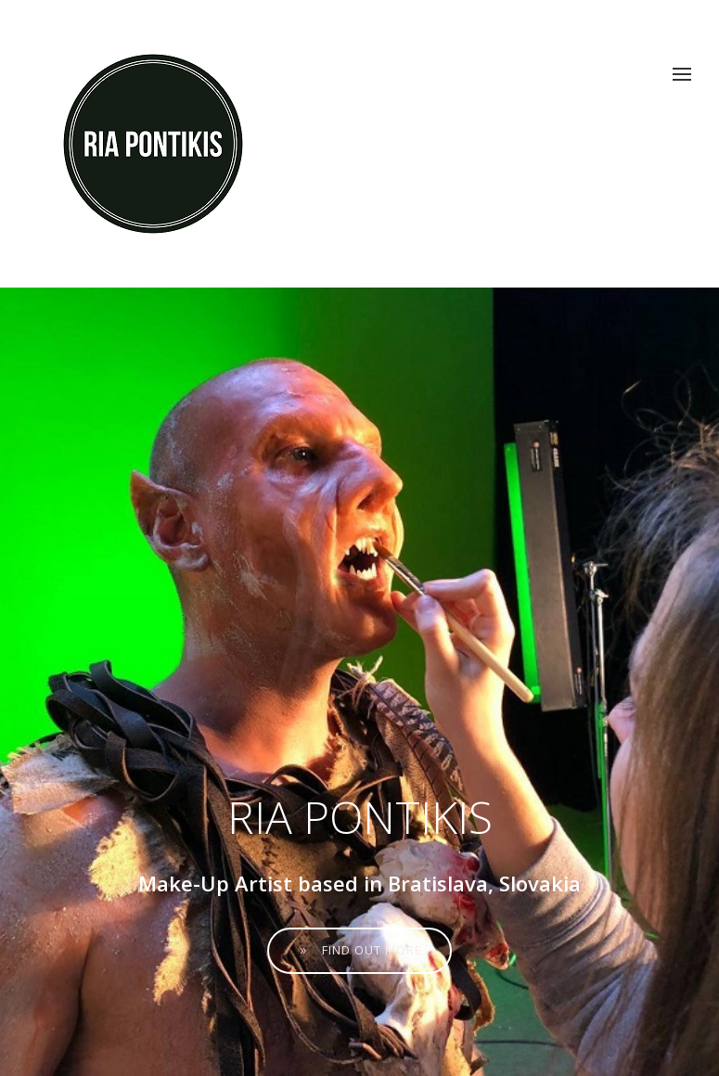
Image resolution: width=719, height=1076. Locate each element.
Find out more (359, 950)
